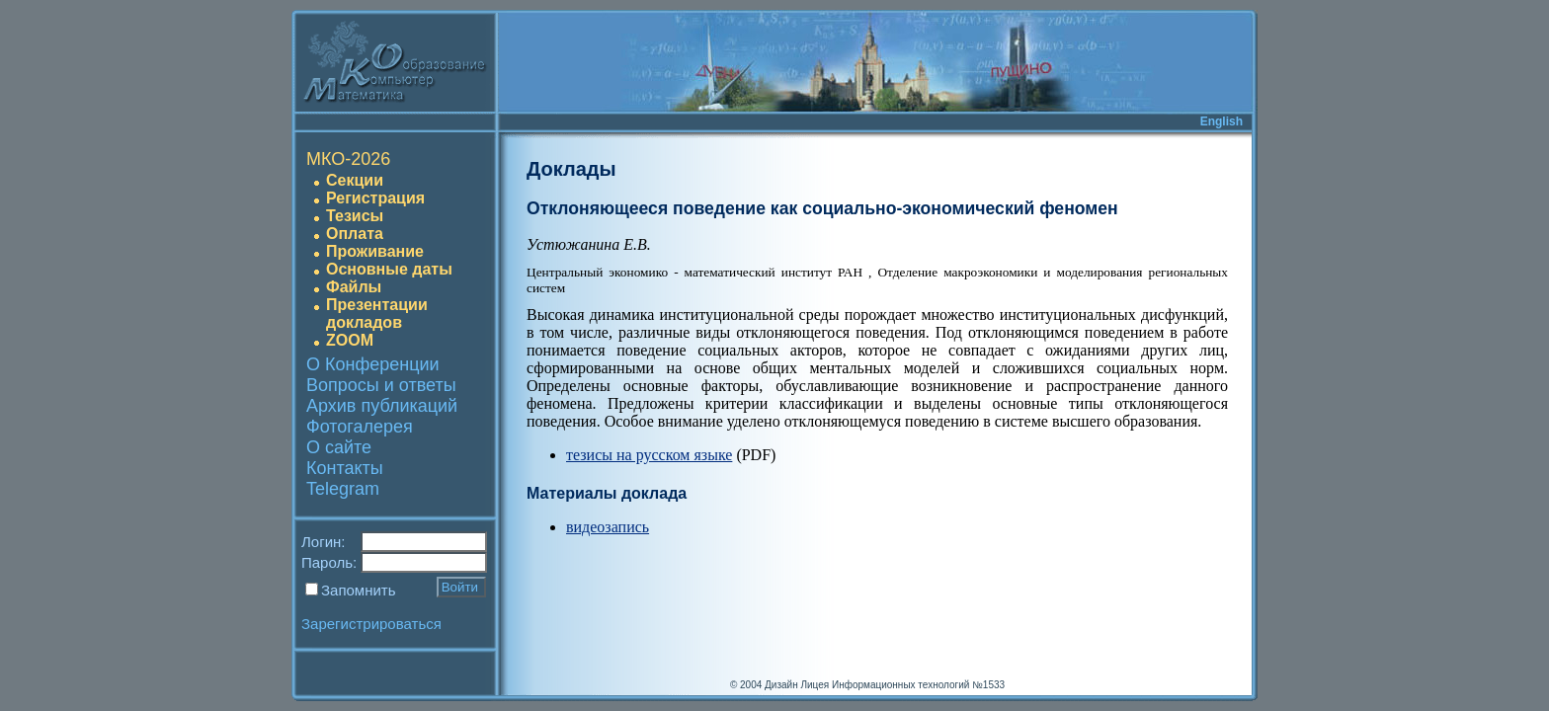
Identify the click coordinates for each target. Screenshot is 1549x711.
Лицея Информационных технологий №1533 (902, 684)
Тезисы (354, 215)
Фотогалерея (359, 426)
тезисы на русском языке (649, 454)
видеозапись (607, 526)
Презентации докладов (377, 313)
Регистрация (375, 198)
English (1221, 121)
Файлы (353, 286)
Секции (354, 180)
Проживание (375, 251)
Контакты (344, 468)
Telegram (342, 489)
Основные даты (389, 269)
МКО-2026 (348, 159)
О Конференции (373, 364)
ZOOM (349, 340)
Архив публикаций (381, 406)
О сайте (338, 447)
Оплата (354, 233)
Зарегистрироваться (371, 623)
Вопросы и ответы (381, 385)
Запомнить (358, 590)
